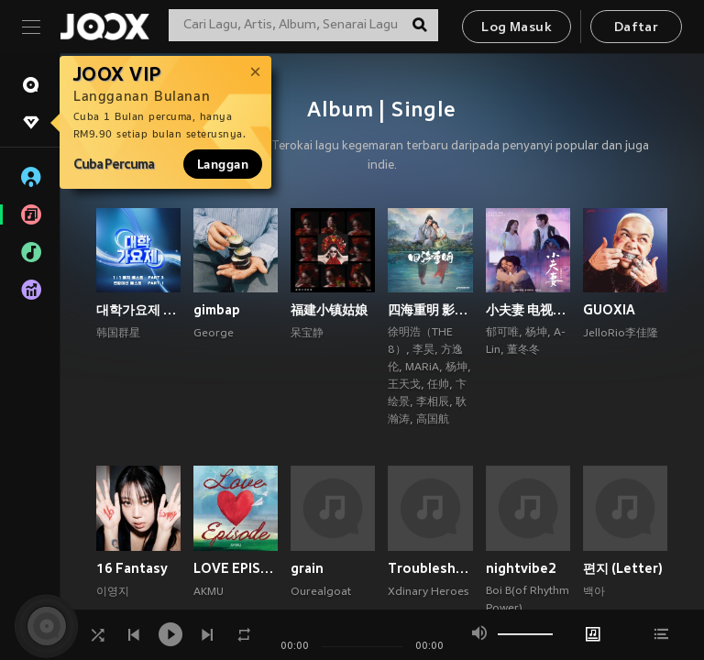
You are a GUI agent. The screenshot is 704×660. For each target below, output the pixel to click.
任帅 (438, 385)
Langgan (222, 164)
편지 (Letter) (623, 568)
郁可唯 (502, 332)
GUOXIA (609, 309)
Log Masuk (516, 28)
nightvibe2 (521, 568)
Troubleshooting (430, 568)
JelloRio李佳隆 (620, 333)
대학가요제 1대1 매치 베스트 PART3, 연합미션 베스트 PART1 (138, 309)
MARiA (422, 367)
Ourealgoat (321, 592)
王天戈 (404, 385)
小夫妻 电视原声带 (528, 309)
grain (307, 568)
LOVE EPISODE (235, 568)
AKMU (208, 592)
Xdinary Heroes (428, 592)
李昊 (423, 350)
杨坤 (457, 367)
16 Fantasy (132, 568)
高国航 (432, 419)
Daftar (636, 28)
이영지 (112, 592)
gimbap (216, 309)
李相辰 (432, 402)
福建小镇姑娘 (329, 309)
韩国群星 (118, 333)
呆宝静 (307, 333)
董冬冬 (523, 350)
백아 (594, 592)
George (213, 333)
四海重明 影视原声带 (430, 309)
